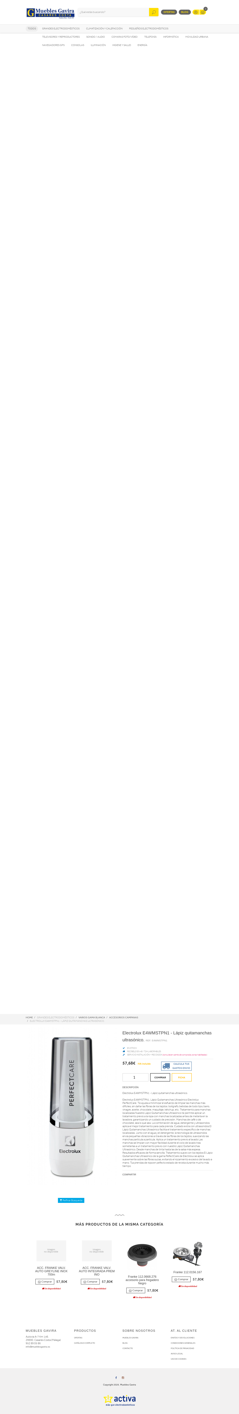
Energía (142, 45)
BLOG (125, 1343)
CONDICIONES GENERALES (183, 1343)
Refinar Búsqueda (71, 1200)
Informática (171, 36)
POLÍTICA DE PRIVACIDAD (182, 1348)
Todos (32, 28)
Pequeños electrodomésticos (148, 28)
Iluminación (98, 45)
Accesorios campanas (123, 1017)
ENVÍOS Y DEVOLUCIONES (183, 1338)
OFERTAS (78, 1338)
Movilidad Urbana (196, 36)
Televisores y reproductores (61, 36)
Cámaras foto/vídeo (125, 36)
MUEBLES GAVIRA (130, 1338)
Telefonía (150, 36)
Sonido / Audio (95, 36)
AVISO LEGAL (177, 1353)
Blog (184, 12)
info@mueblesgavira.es (38, 1346)
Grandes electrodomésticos (61, 28)
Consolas (77, 45)
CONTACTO (127, 1348)
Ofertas (169, 12)
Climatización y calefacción (104, 28)
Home (29, 1017)
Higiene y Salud (121, 45)
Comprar (45, 1281)
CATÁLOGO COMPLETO (84, 1343)
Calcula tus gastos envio (175, 1066)
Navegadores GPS (53, 45)
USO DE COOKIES (178, 1359)
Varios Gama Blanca (92, 1017)
